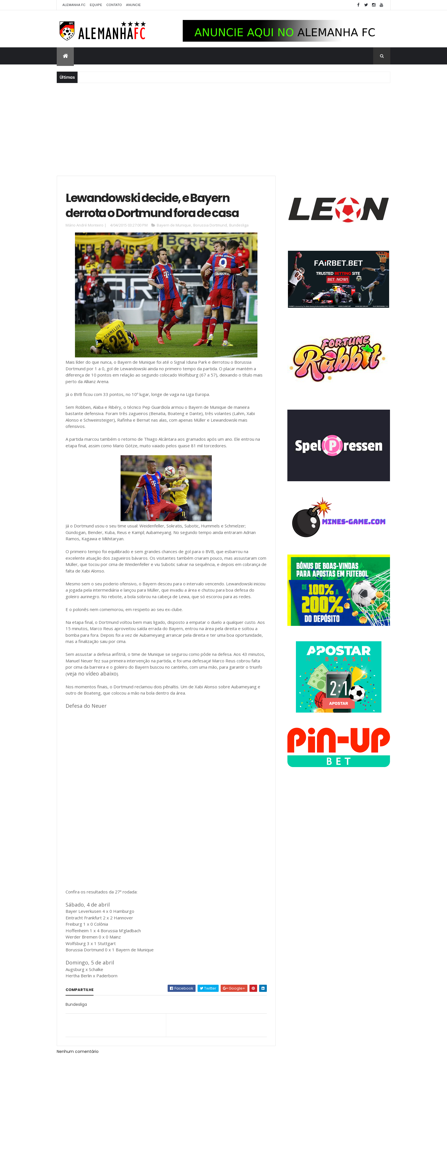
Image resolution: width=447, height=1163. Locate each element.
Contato (114, 5)
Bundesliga (239, 225)
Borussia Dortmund (210, 225)
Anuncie (133, 5)
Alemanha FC (74, 5)
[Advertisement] (223, 129)
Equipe (96, 5)
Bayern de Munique (174, 225)
